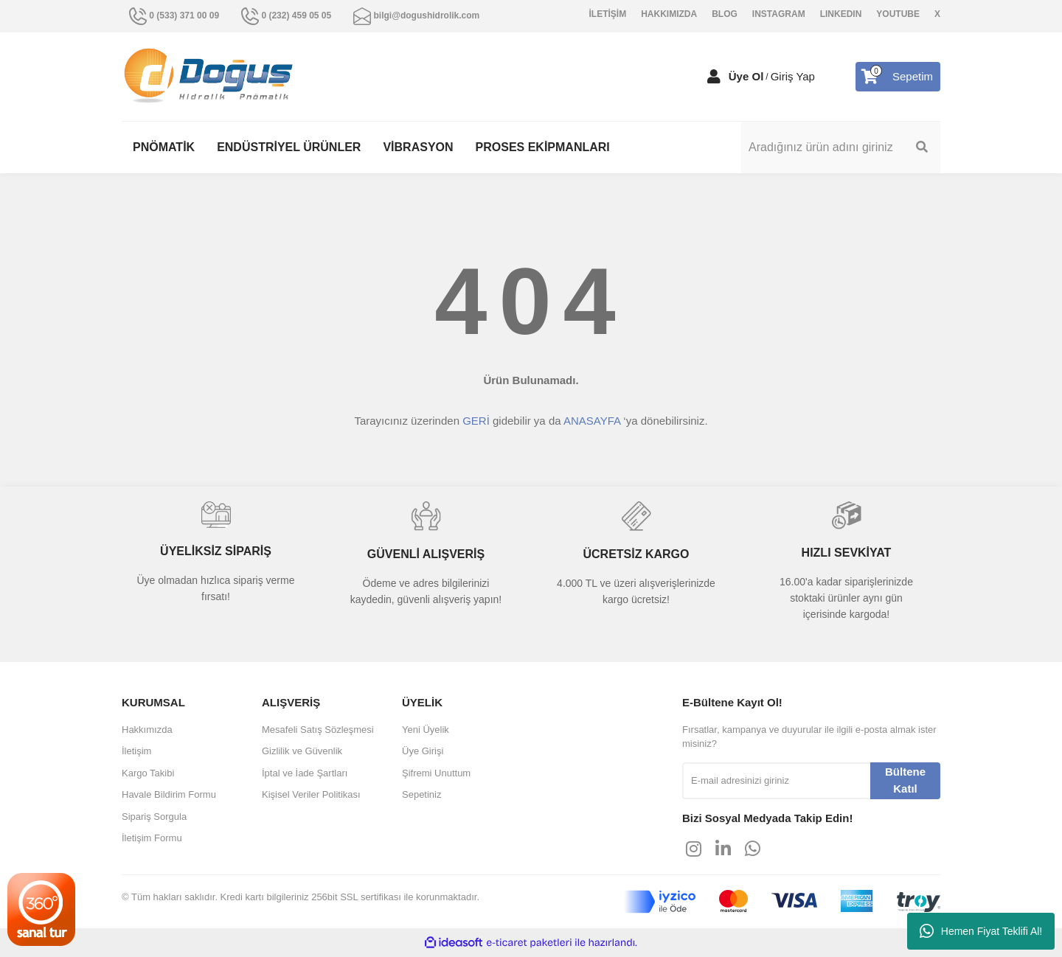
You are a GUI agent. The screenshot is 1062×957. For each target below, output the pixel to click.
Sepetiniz (421, 794)
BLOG (725, 14)
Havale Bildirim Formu (169, 794)
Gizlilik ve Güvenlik (302, 750)
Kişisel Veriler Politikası (311, 794)
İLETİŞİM (608, 14)
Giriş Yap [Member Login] (793, 76)
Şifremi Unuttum (436, 773)
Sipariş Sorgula (154, 816)
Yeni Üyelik (425, 729)
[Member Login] (714, 77)
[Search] (840, 147)
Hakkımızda (147, 729)
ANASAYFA (591, 420)
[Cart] (898, 76)
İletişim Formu (152, 837)
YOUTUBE (898, 14)
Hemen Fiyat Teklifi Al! (981, 931)
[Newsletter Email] (776, 780)
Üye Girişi (422, 750)
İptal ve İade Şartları (304, 773)
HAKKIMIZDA (669, 14)
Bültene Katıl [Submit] (905, 780)
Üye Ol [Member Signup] (746, 76)
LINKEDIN (841, 14)
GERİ (476, 420)
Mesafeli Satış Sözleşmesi (318, 729)
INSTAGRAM (778, 14)
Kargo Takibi (148, 773)
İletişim (136, 750)
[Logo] (209, 76)
